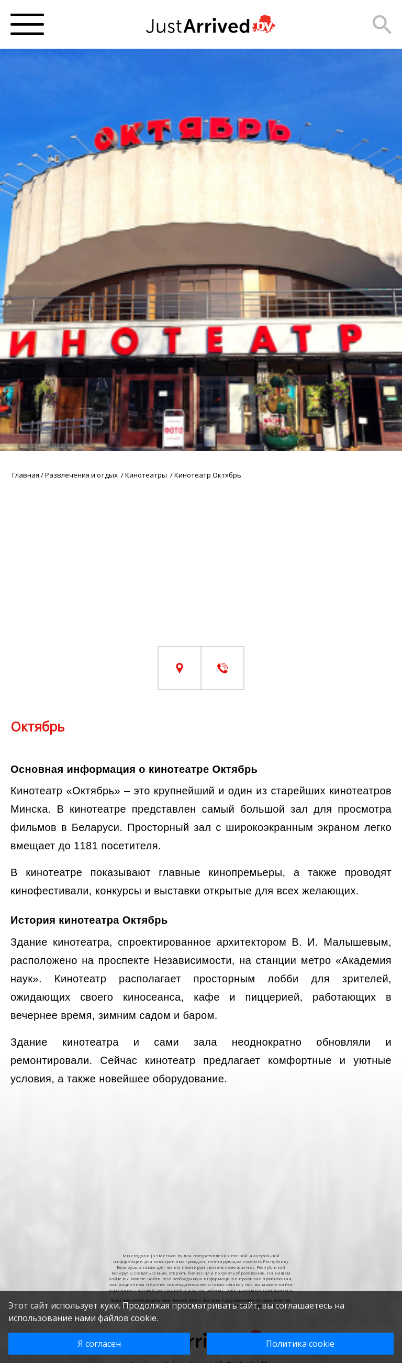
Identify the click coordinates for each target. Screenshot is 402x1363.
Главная (25, 475)
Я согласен (99, 1343)
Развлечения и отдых (82, 475)
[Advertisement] (201, 573)
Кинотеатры (147, 475)
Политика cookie (300, 1343)
